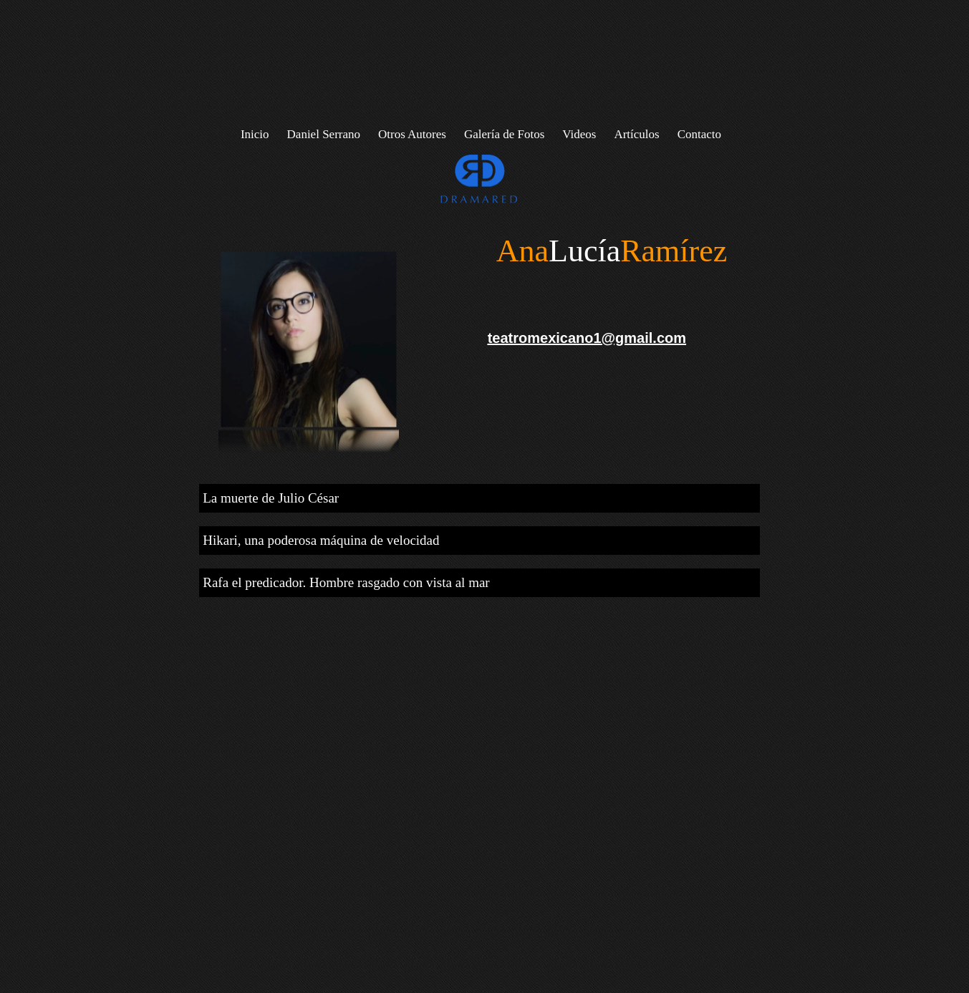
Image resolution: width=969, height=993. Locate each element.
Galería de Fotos (504, 134)
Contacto (699, 134)
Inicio (255, 134)
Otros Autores (412, 134)
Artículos (636, 134)
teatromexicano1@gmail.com (587, 338)
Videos (579, 134)
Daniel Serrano (323, 134)
